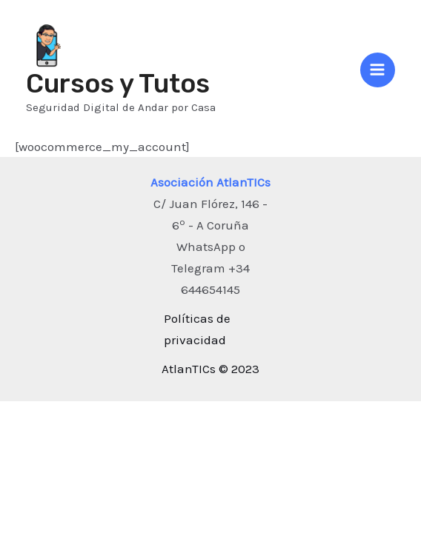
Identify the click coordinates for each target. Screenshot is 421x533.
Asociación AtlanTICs (210, 182)
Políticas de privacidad (197, 329)
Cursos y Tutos (118, 83)
